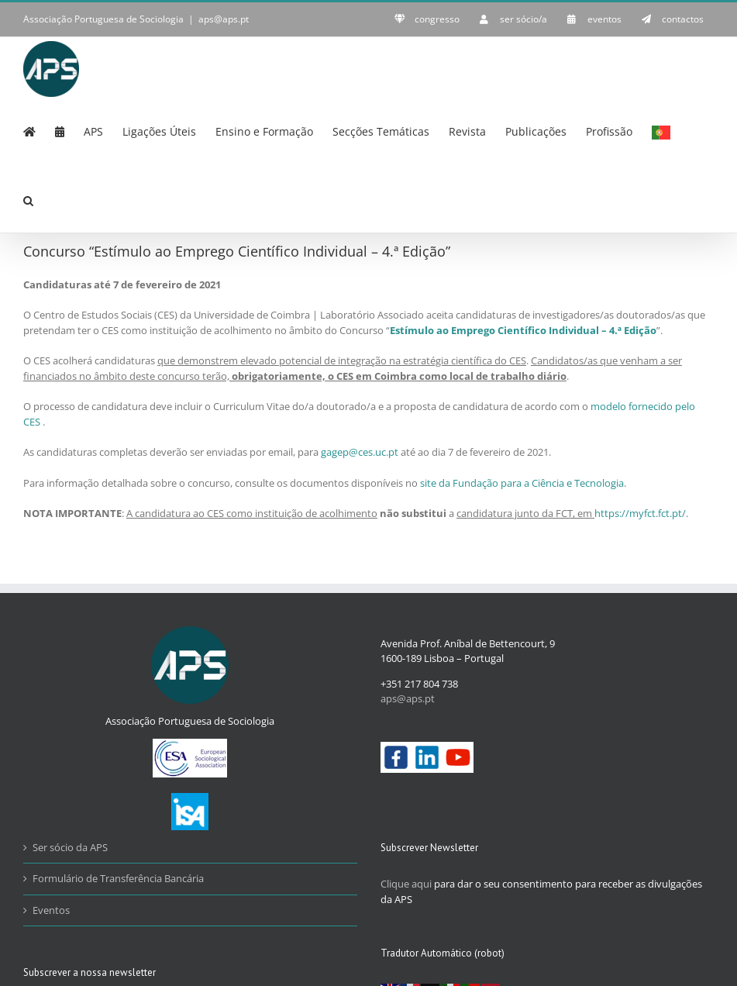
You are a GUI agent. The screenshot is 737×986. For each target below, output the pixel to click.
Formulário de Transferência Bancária (118, 878)
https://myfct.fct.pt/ (640, 513)
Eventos (51, 910)
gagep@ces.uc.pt (359, 452)
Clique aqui (406, 884)
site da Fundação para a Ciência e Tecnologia (522, 483)
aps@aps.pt (223, 19)
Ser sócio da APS (70, 847)
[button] (28, 199)
